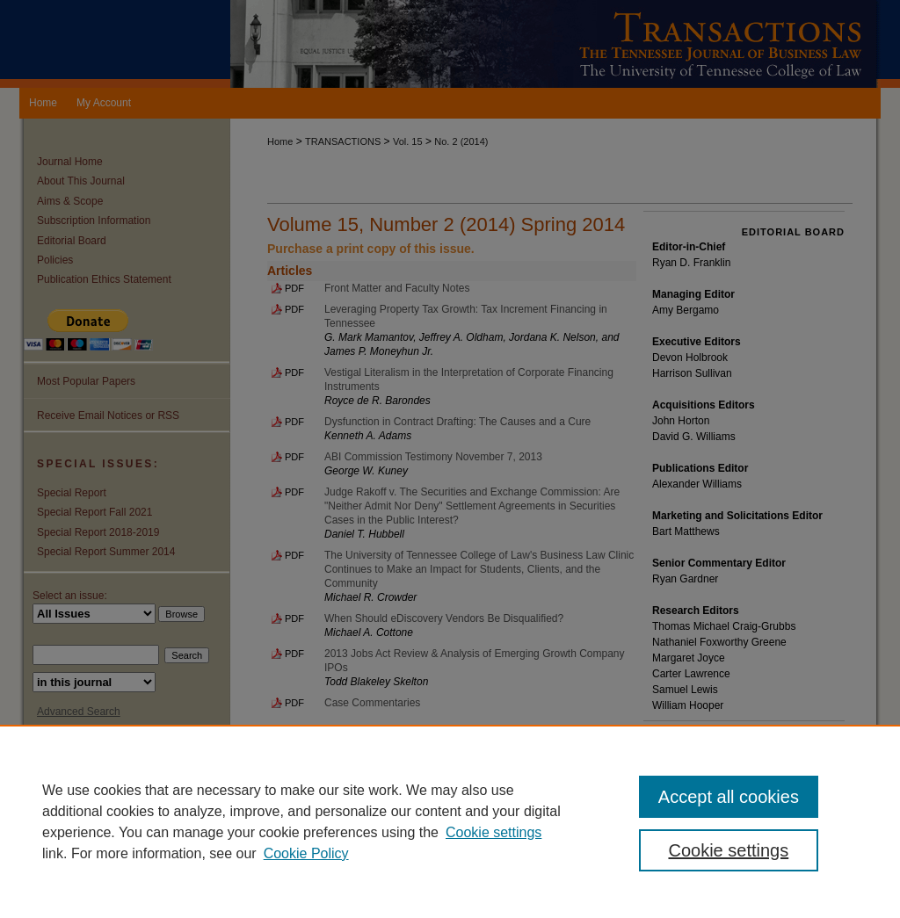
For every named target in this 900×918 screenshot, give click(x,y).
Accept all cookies (728, 796)
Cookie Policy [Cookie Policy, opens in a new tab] (306, 853)
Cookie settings (493, 832)
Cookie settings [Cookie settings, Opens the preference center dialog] (728, 850)
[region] (450, 821)
